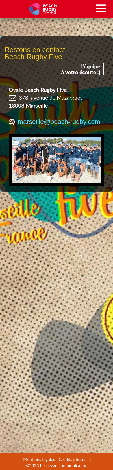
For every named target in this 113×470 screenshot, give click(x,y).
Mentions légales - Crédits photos (54, 459)
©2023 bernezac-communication (56, 465)
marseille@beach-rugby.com (59, 121)
